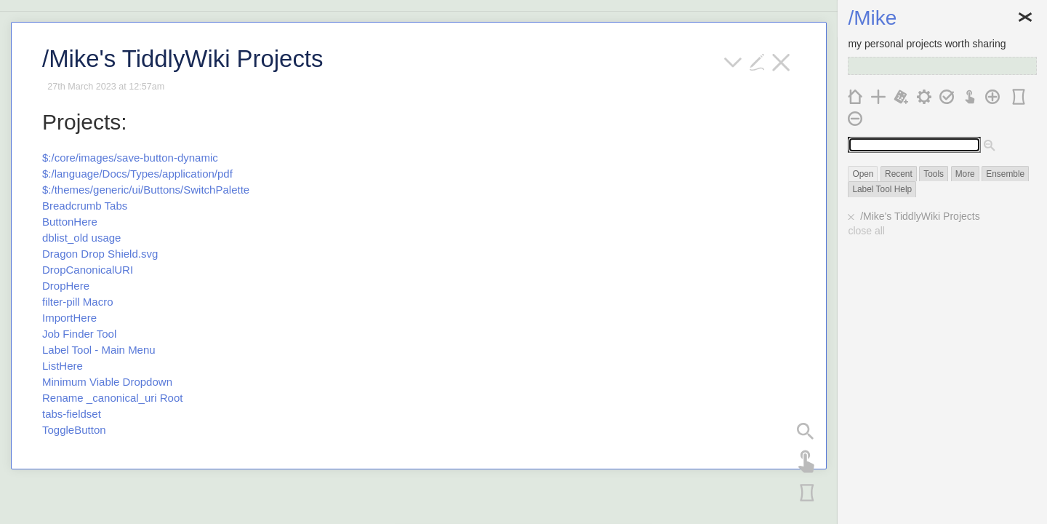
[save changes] (947, 96)
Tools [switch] (933, 174)
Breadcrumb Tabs (84, 205)
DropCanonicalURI (87, 269)
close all (866, 231)
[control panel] (924, 96)
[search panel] (805, 429)
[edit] (757, 61)
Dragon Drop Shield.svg (100, 253)
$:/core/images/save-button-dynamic (130, 157)
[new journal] (901, 96)
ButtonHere (69, 221)
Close (1025, 18)
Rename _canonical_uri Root (112, 398)
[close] (781, 61)
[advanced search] (989, 145)
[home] (855, 96)
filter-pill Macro (77, 301)
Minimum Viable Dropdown (107, 382)
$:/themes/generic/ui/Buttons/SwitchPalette (145, 189)
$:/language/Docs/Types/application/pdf (137, 173)
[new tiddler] (878, 96)
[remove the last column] (855, 117)
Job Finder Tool (79, 334)
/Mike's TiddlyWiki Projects (919, 216)
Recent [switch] (898, 174)
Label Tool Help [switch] (882, 189)
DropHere (65, 285)
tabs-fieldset (71, 414)
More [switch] (965, 174)
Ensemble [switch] (1005, 174)
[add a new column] (992, 96)
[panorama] (805, 490)
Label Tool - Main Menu (99, 350)
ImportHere (69, 317)
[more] (733, 61)
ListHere (62, 366)
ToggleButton (74, 430)
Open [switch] (862, 174)
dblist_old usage (81, 237)
